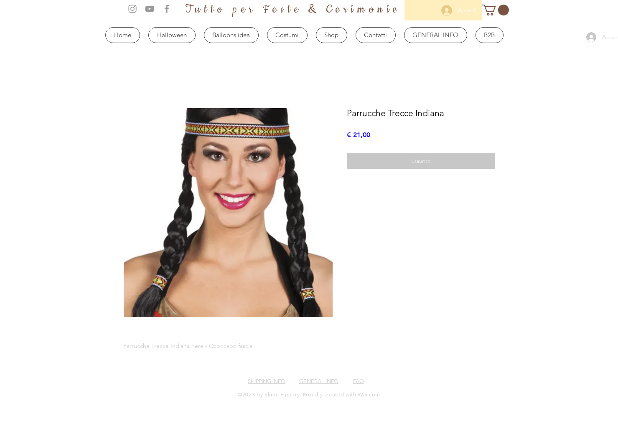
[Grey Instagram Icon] (132, 8)
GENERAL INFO (318, 381)
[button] (495, 10)
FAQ (358, 381)
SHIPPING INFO (266, 381)
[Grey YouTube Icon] (149, 8)
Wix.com (369, 394)
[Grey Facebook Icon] (166, 8)
